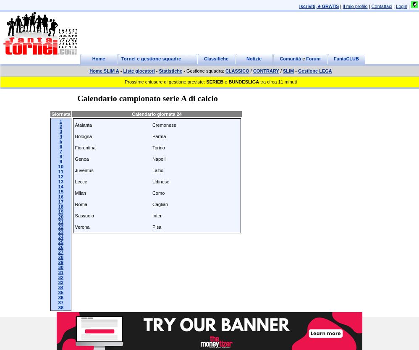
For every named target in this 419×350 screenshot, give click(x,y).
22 (60, 227)
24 (60, 237)
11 (60, 171)
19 (60, 211)
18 (60, 206)
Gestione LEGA (315, 70)
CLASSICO (237, 70)
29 (60, 262)
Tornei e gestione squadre (151, 58)
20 (60, 216)
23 (60, 232)
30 (60, 267)
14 (60, 186)
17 (60, 201)
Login (401, 6)
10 (60, 166)
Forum (313, 58)
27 (60, 252)
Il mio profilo (355, 6)
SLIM (288, 70)
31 (60, 272)
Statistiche (171, 70)
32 (60, 277)
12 (60, 176)
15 (60, 191)
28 (60, 257)
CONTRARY (266, 70)
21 (60, 222)
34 (60, 287)
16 (60, 196)
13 (60, 181)
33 (60, 282)
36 (60, 297)
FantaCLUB (346, 58)
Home (98, 58)
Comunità (290, 58)
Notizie (254, 58)
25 (60, 242)
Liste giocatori (139, 70)
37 (60, 302)
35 (60, 292)
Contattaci (382, 6)
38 (60, 307)
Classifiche (216, 58)
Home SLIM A (104, 70)
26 (60, 247)
